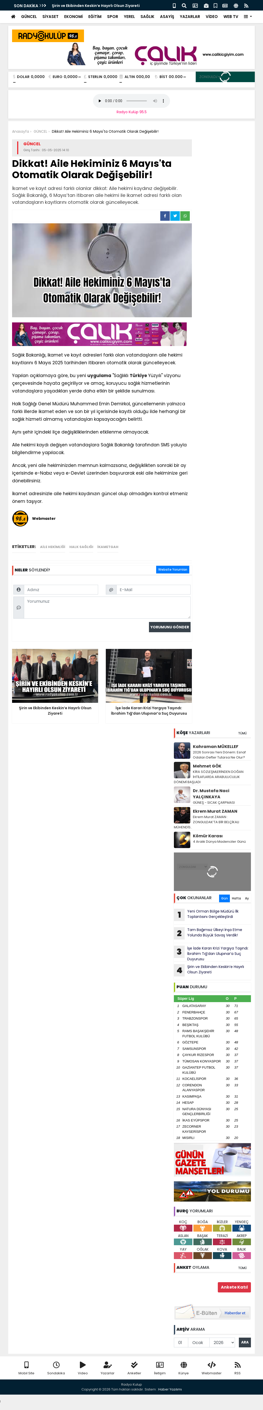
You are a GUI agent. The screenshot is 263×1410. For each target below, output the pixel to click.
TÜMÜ (242, 733)
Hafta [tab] (236, 898)
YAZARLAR (190, 16)
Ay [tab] (247, 898)
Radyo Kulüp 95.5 (132, 111)
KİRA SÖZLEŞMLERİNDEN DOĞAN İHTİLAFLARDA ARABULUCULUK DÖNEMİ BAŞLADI (208, 776)
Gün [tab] (224, 898)
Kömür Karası (208, 836)
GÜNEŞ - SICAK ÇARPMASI (214, 802)
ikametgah (107, 546)
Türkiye (138, 375)
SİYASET (50, 16)
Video (83, 1368)
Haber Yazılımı (170, 1389)
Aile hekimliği (52, 546)
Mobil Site (26, 1368)
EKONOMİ (73, 16)
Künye (184, 1368)
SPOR (112, 16)
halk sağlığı (81, 546)
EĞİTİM (94, 16)
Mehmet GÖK (207, 766)
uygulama (99, 375)
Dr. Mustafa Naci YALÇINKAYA (211, 794)
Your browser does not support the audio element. (131, 101)
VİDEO (212, 16)
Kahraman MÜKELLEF (215, 747)
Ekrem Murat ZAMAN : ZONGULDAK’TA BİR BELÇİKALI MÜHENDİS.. (206, 822)
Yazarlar (108, 1368)
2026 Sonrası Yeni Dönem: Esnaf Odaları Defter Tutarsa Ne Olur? (219, 755)
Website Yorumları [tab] (172, 569)
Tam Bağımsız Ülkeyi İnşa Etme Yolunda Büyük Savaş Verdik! (208, 933)
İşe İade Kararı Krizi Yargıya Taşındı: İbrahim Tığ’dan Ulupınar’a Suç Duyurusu (211, 954)
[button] (248, 16)
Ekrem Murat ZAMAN (215, 811)
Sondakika (56, 1368)
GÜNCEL (29, 16)
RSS (237, 1368)
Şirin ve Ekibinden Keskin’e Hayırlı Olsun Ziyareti (96, 5)
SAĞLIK (147, 16)
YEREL (129, 16)
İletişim (160, 1368)
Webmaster (212, 1368)
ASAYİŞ (167, 16)
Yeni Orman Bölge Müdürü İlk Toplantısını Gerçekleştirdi (206, 915)
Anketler (134, 1368)
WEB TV (230, 16)
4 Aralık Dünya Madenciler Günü (219, 841)
